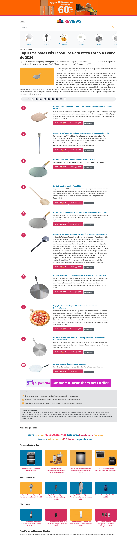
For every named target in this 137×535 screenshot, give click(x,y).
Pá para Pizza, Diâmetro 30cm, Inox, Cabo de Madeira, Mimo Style (80, 212)
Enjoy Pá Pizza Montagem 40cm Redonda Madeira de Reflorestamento (75, 306)
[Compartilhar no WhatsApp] (33, 99)
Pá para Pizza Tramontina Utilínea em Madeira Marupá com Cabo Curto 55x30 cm (82, 107)
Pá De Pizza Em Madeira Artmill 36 (67, 186)
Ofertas (61, 123)
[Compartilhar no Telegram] (49, 99)
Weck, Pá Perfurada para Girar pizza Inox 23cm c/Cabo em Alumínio (81, 133)
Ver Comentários (88, 123)
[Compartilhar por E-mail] (61, 99)
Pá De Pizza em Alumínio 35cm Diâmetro (69, 364)
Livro (31, 435)
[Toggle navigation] (22, 21)
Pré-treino (69, 439)
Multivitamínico (56, 435)
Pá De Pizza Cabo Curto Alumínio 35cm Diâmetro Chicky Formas (79, 275)
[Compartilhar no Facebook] (37, 99)
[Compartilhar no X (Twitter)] (41, 99)
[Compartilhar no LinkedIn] (45, 99)
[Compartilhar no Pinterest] (53, 99)
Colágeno (43, 439)
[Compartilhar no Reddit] (57, 99)
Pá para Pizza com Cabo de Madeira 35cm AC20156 (74, 159)
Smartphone (86, 435)
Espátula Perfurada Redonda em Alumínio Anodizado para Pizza (80, 234)
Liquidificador (84, 439)
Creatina (39, 435)
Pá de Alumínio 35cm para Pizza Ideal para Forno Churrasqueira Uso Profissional (79, 338)
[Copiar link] (65, 99)
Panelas (98, 435)
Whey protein (55, 439)
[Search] (64, 27)
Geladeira (73, 435)
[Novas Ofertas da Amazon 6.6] (68, 7)
